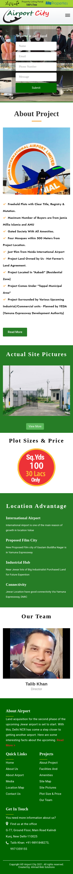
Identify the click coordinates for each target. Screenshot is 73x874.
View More (35, 426)
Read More (15, 332)
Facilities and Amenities (48, 772)
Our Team (46, 800)
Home (10, 762)
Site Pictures (48, 787)
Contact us (13, 794)
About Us (12, 769)
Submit (36, 87)
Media (10, 781)
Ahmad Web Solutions (43, 867)
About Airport (15, 775)
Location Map (15, 787)
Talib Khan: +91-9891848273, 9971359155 (29, 846)
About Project (49, 762)
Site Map (45, 781)
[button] (5, 63)
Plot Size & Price (50, 794)
